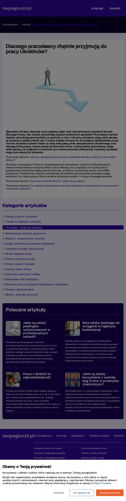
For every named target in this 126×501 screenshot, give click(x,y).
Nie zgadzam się (81, 492)
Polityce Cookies (101, 483)
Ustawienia (58, 492)
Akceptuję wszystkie (110, 492)
